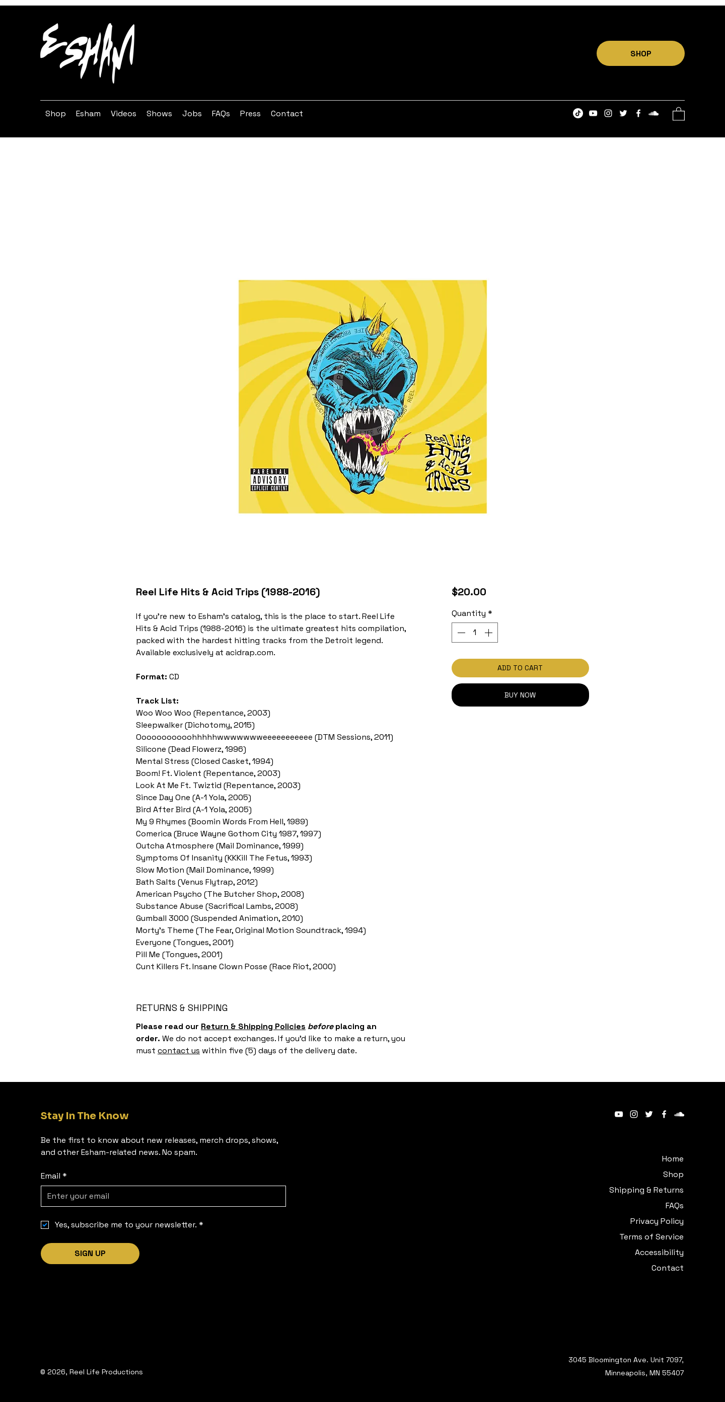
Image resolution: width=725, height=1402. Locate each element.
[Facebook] (638, 113)
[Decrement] (460, 632)
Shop (673, 1174)
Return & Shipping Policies (253, 1026)
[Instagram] (608, 113)
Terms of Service (651, 1236)
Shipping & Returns (646, 1190)
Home (673, 1158)
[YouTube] (593, 113)
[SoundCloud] (653, 113)
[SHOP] (641, 53)
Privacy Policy (657, 1221)
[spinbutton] (474, 632)
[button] (88, 113)
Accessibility (659, 1252)
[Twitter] (623, 113)
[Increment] (489, 632)
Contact (667, 1268)
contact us (179, 1050)
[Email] (160, 1196)
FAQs (675, 1205)
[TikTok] (578, 113)
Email (54, 1176)
